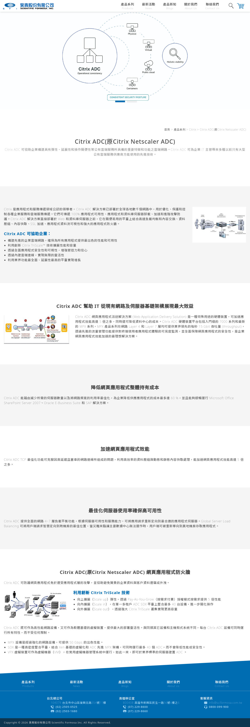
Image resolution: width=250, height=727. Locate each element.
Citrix (192, 129)
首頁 (167, 129)
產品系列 (180, 129)
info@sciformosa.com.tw (225, 703)
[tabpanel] (125, 60)
